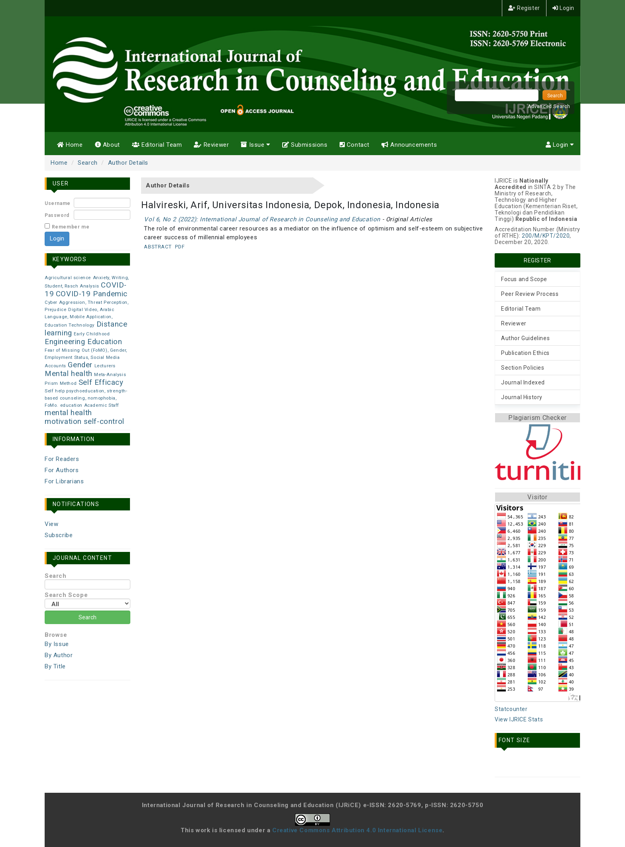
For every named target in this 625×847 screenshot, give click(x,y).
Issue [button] (255, 144)
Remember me (71, 227)
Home (70, 144)
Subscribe (59, 535)
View (51, 524)
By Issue (57, 644)
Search (88, 162)
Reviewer (211, 144)
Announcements (409, 144)
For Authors (62, 470)
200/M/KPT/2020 (546, 235)
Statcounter (511, 709)
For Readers (62, 459)
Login (563, 8)
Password (57, 215)
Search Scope (87, 600)
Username (58, 203)
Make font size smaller (503, 764)
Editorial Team (157, 144)
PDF (180, 247)
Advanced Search (549, 106)
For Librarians (64, 481)
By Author (59, 655)
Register (524, 8)
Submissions (305, 144)
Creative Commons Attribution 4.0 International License (357, 830)
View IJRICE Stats (519, 719)
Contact (354, 144)
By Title (55, 666)
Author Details (128, 162)
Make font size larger (538, 764)
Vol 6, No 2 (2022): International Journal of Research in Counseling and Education (262, 219)
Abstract (157, 247)
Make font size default (521, 764)
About (107, 144)
